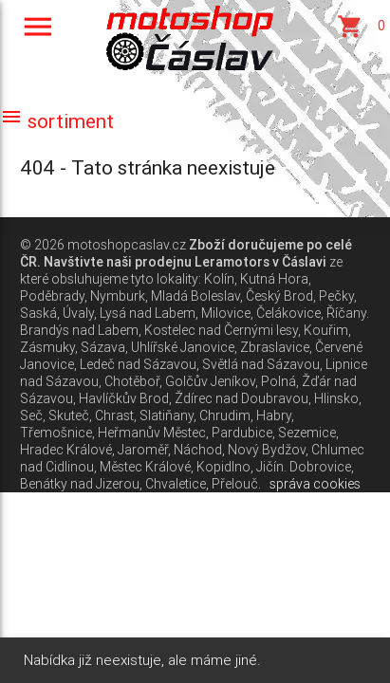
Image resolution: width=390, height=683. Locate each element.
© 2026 (42, 244)
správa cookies (315, 483)
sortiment (57, 121)
